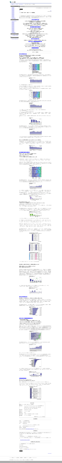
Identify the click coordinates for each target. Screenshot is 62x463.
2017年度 (13, 31)
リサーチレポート (21, 4)
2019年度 (13, 29)
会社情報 (17, 457)
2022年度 (13, 11)
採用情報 (20, 457)
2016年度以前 (13, 32)
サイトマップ (34, 457)
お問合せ (30, 457)
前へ (19, 10)
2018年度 (13, 30)
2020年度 (13, 28)
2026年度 (13, 7)
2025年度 (13, 8)
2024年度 (13, 9)
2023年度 (13, 10)
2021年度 (13, 12)
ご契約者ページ (25, 457)
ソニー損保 (13, 2)
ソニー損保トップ (13, 4)
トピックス (16, 4)
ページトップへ (49, 453)
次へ (50, 10)
